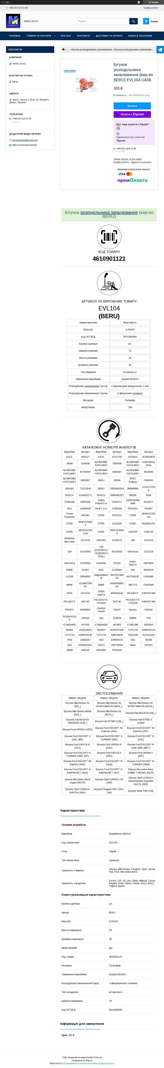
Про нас (66, 36)
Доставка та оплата (109, 36)
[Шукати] (133, 21)
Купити (132, 105)
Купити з (132, 114)
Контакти (83, 36)
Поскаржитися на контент (75, 1063)
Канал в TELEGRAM (140, 36)
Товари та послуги (38, 36)
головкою (137, 393)
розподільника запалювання (109, 212)
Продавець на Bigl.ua (82, 1060)
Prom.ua (98, 1057)
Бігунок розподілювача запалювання (91, 49)
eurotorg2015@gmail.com (25, 140)
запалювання (91, 386)
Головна (14, 36)
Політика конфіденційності (101, 1063)
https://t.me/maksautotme (24, 145)
